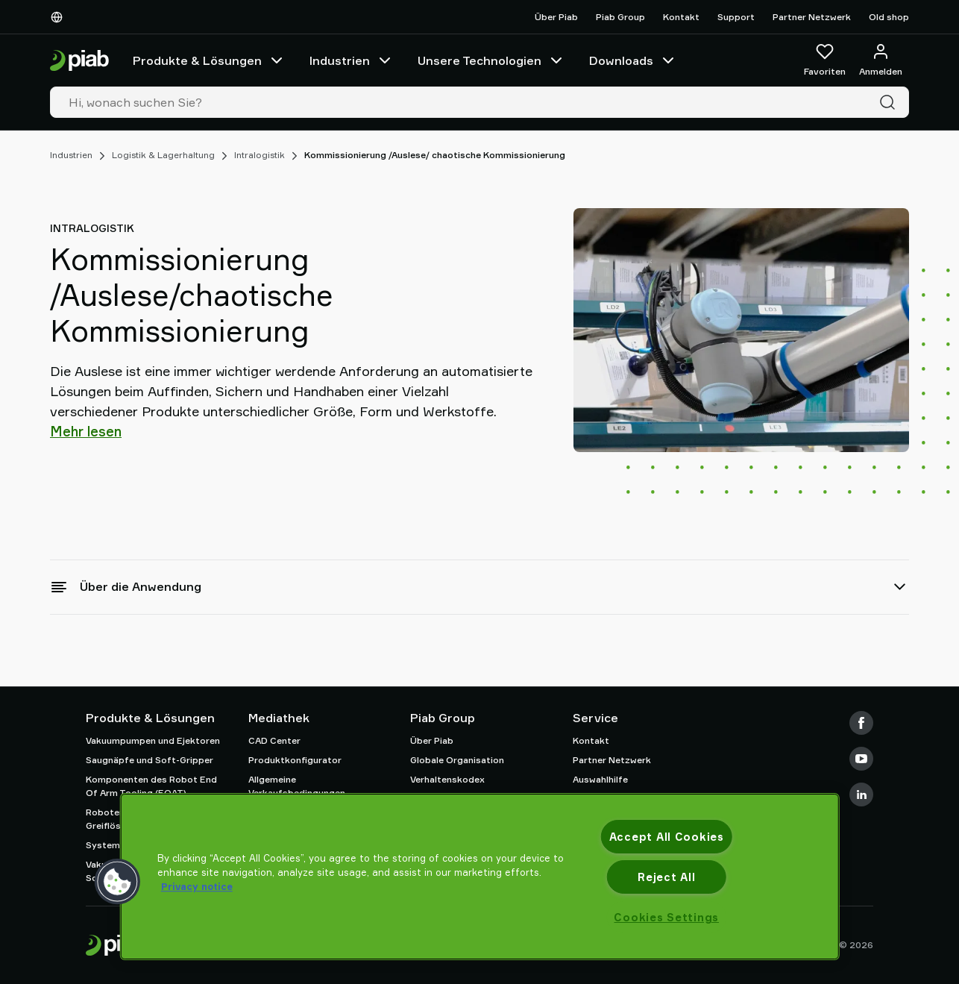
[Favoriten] (824, 60)
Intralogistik (259, 154)
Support (736, 16)
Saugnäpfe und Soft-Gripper (149, 759)
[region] (480, 876)
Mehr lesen (86, 431)
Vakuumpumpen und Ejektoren (153, 740)
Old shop (889, 16)
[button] (118, 882)
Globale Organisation (457, 759)
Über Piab (556, 16)
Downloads (633, 60)
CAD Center (274, 740)
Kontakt (681, 16)
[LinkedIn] (861, 794)
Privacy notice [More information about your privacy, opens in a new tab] (197, 886)
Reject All (666, 877)
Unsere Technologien (491, 60)
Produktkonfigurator (295, 759)
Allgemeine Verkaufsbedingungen (296, 786)
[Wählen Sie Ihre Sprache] (59, 17)
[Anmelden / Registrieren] (880, 60)
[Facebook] (861, 723)
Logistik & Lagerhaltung (163, 154)
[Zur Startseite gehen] (79, 61)
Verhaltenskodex (447, 779)
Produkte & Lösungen (209, 60)
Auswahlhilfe (600, 779)
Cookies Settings (666, 917)
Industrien (351, 60)
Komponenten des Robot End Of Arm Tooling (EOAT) (151, 786)
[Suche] (890, 102)
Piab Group (620, 16)
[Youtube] (861, 759)
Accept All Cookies (666, 836)
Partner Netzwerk (812, 16)
